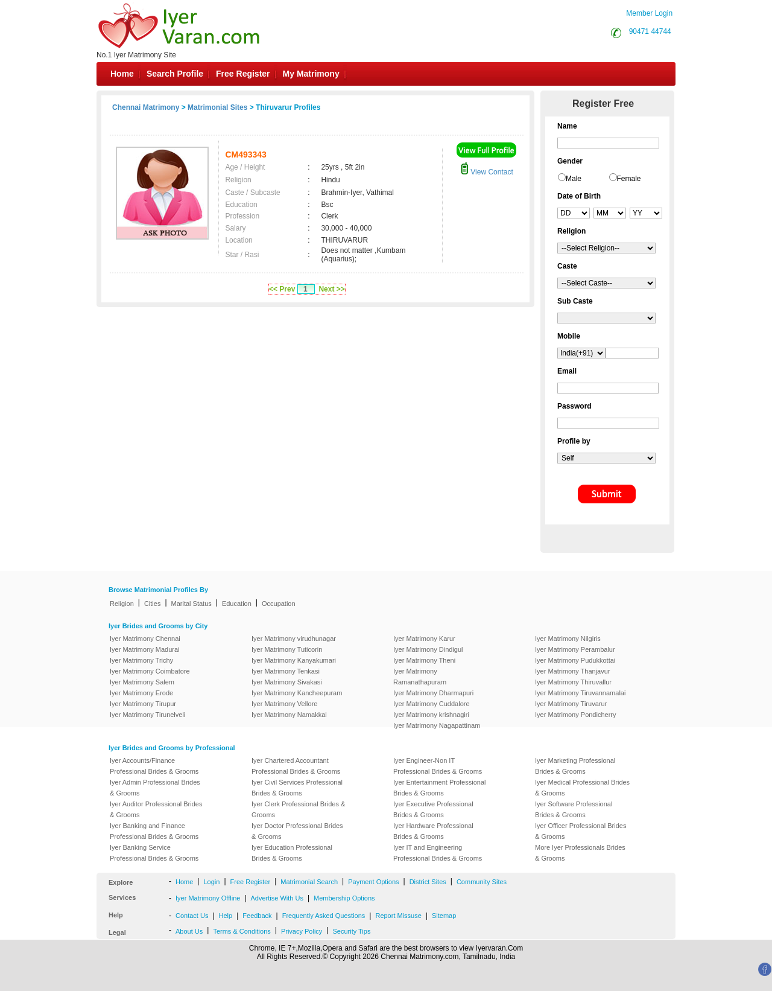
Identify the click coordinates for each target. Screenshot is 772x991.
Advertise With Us (277, 898)
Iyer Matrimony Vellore (284, 703)
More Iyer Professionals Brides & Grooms (580, 853)
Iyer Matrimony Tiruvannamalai (580, 692)
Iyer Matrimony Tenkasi (286, 671)
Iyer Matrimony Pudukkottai (575, 660)
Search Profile (175, 73)
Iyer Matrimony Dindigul (428, 649)
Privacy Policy (301, 931)
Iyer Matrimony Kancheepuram (297, 692)
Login (211, 881)
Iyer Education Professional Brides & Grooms (292, 853)
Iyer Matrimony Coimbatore (150, 671)
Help (226, 915)
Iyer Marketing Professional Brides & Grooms (575, 766)
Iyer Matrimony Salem (142, 682)
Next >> (331, 289)
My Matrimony (311, 73)
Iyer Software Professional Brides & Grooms (573, 809)
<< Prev (282, 289)
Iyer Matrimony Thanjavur (572, 671)
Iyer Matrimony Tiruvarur (571, 703)
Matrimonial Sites (217, 107)
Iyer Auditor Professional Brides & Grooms (156, 809)
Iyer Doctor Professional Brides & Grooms (297, 831)
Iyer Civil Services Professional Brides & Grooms (297, 788)
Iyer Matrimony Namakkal (289, 714)
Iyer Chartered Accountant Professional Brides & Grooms (296, 766)
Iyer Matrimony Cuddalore (431, 703)
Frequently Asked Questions (323, 915)
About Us (189, 931)
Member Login (649, 13)
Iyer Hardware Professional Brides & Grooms (433, 831)
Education (237, 603)
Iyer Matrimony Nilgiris (568, 638)
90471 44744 (650, 31)
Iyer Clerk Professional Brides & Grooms (298, 809)
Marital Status (191, 603)
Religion (122, 603)
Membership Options (344, 898)
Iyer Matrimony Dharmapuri (433, 692)
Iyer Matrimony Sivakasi (287, 682)
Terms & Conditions (241, 931)
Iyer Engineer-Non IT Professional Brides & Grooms (437, 766)
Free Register (243, 73)
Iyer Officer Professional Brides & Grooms (580, 831)
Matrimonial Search (309, 881)
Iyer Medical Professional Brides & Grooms (582, 788)
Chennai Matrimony (145, 107)
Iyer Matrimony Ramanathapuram (419, 677)
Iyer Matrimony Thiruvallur (573, 682)
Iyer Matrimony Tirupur (143, 703)
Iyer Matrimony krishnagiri (431, 714)
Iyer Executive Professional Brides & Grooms (433, 809)
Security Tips (351, 931)
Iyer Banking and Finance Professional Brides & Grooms (154, 831)
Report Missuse (398, 915)
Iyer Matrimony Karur (424, 638)
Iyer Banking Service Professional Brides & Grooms (154, 853)
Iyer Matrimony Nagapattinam (436, 725)
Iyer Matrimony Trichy (141, 660)
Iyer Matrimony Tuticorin (287, 649)
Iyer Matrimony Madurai (145, 649)
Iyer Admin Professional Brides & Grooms (155, 788)
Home (122, 73)
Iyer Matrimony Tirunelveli (147, 714)
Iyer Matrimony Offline (208, 898)
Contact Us (192, 915)
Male (573, 178)
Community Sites (482, 881)
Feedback (256, 915)
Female (629, 178)
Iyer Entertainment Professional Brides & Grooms (439, 788)
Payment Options (373, 881)
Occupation (279, 603)
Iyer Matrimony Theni (424, 660)
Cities (152, 603)
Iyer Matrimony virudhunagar (294, 638)
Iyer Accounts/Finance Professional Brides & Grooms (154, 766)
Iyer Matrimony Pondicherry (575, 714)
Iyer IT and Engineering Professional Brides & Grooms (437, 853)
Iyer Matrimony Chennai (145, 638)
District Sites (428, 881)
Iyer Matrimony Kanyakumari (294, 660)
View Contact (486, 172)
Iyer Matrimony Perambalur (575, 649)
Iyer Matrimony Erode (141, 692)
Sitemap (444, 915)
